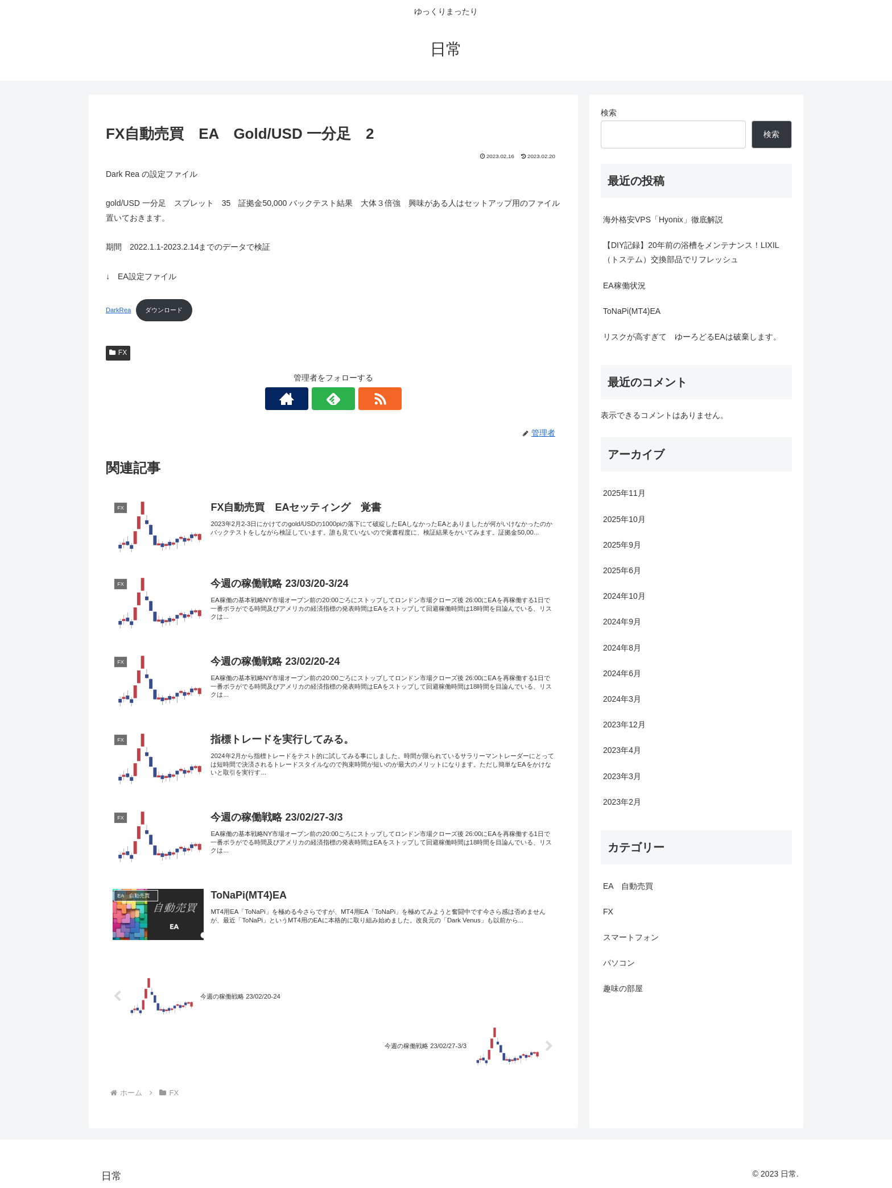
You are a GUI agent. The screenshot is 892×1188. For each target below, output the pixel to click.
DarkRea (118, 310)
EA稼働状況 (624, 285)
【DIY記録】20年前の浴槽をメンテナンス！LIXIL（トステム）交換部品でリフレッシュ (691, 252)
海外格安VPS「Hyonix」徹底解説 (663, 219)
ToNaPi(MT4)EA (631, 311)
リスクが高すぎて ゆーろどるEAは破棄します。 (692, 336)
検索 (609, 112)
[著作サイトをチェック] (307, 398)
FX (118, 353)
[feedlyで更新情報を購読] (333, 398)
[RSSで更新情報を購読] (359, 398)
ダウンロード (164, 310)
